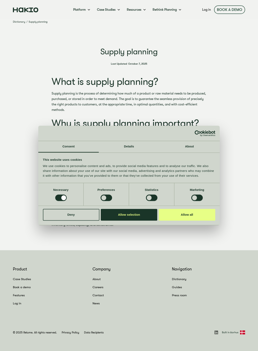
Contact (98, 295)
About (97, 279)
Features (19, 295)
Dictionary (19, 21)
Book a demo (229, 9)
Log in (206, 10)
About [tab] (189, 146)
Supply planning (38, 21)
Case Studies (22, 279)
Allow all (187, 214)
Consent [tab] (68, 146)
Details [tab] (129, 146)
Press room (179, 295)
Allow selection (129, 214)
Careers (98, 287)
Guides (177, 287)
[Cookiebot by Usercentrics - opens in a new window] (197, 133)
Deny (71, 214)
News (96, 303)
